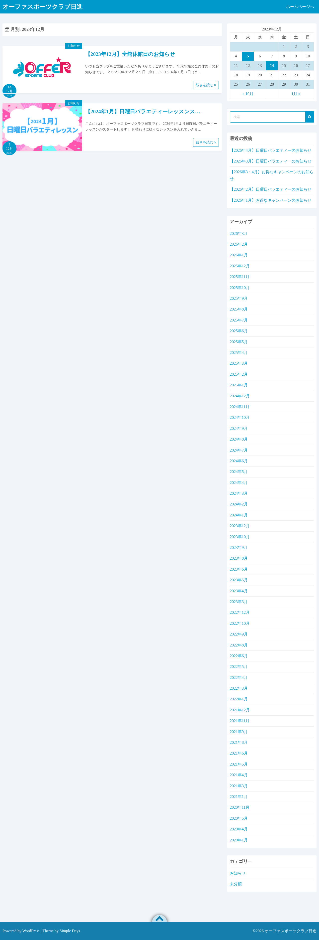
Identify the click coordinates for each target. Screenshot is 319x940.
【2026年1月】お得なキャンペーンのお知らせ (271, 200)
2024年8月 (239, 439)
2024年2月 (239, 504)
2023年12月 (240, 526)
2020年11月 (239, 807)
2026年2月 (239, 244)
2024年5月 (239, 472)
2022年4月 (239, 677)
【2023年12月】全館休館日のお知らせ (130, 54)
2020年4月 (239, 829)
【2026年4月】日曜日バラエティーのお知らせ (271, 150)
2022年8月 (239, 645)
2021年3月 (239, 786)
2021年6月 (239, 753)
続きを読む (206, 85)
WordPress (31, 931)
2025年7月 (239, 320)
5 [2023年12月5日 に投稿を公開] (248, 56)
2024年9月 (239, 428)
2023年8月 (239, 558)
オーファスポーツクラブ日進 (291, 931)
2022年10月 (240, 623)
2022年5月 (239, 666)
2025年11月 (239, 277)
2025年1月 (239, 385)
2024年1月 (239, 515)
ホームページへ (300, 6)
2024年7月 (239, 450)
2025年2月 (239, 374)
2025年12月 (240, 266)
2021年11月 (239, 721)
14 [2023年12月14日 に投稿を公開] (272, 65)
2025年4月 (239, 352)
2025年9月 (239, 298)
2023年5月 (239, 580)
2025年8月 (239, 309)
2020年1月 (239, 840)
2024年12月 (240, 396)
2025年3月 (239, 363)
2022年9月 (239, 634)
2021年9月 (239, 732)
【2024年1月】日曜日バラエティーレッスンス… (142, 112)
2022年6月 (239, 656)
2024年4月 (239, 482)
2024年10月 (240, 417)
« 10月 (247, 94)
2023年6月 (239, 569)
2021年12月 (240, 710)
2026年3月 (239, 233)
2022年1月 (239, 699)
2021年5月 (239, 764)
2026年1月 (239, 255)
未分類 (236, 884)
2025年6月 (239, 331)
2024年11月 (239, 407)
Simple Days (70, 931)
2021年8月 (239, 742)
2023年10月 (240, 537)
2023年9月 (239, 547)
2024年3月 (239, 493)
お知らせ (74, 45)
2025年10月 (240, 288)
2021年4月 (239, 775)
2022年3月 (239, 688)
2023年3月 (239, 602)
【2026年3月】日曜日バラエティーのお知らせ (271, 161)
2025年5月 (239, 342)
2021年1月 (239, 796)
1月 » (295, 94)
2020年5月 (239, 818)
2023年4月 (239, 591)
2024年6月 (239, 461)
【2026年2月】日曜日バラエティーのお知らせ (271, 189)
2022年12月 (240, 612)
